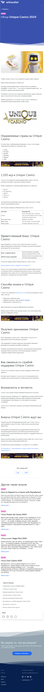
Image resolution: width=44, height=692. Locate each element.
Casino (3, 13)
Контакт (3, 672)
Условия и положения (27, 670)
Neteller (27, 300)
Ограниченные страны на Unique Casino (13, 586)
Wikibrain (3, 676)
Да (17, 472)
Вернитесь (5, 9)
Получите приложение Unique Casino (13, 598)
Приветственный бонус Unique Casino (13, 592)
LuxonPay (3, 684)
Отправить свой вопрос (22, 653)
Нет (26, 472)
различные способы (21, 292)
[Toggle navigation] (41, 2)
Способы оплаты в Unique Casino (12, 595)
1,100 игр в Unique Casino (10, 589)
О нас (2, 670)
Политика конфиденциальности (30, 672)
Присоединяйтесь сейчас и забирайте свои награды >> (15, 265)
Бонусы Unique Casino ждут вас (11, 607)
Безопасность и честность (9, 604)
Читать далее (5, 505)
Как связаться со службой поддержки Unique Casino (16, 601)
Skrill (22, 300)
